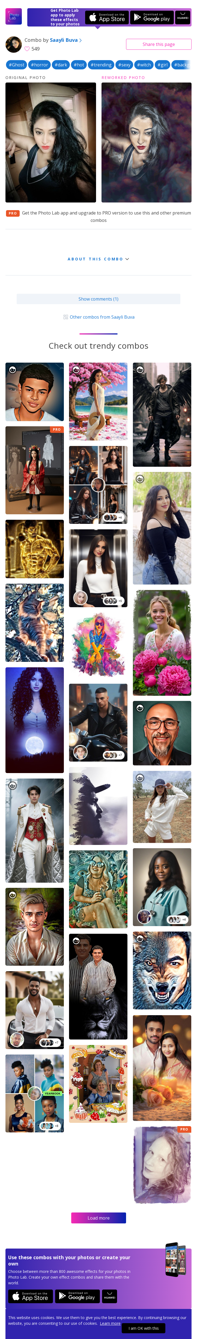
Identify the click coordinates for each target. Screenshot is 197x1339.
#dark (61, 65)
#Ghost (16, 65)
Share (159, 44)
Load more (99, 1218)
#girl (162, 65)
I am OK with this (144, 1328)
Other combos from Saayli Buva (98, 317)
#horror (39, 65)
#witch (144, 65)
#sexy (124, 65)
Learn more (110, 1323)
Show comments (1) (98, 299)
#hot (79, 65)
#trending (101, 65)
